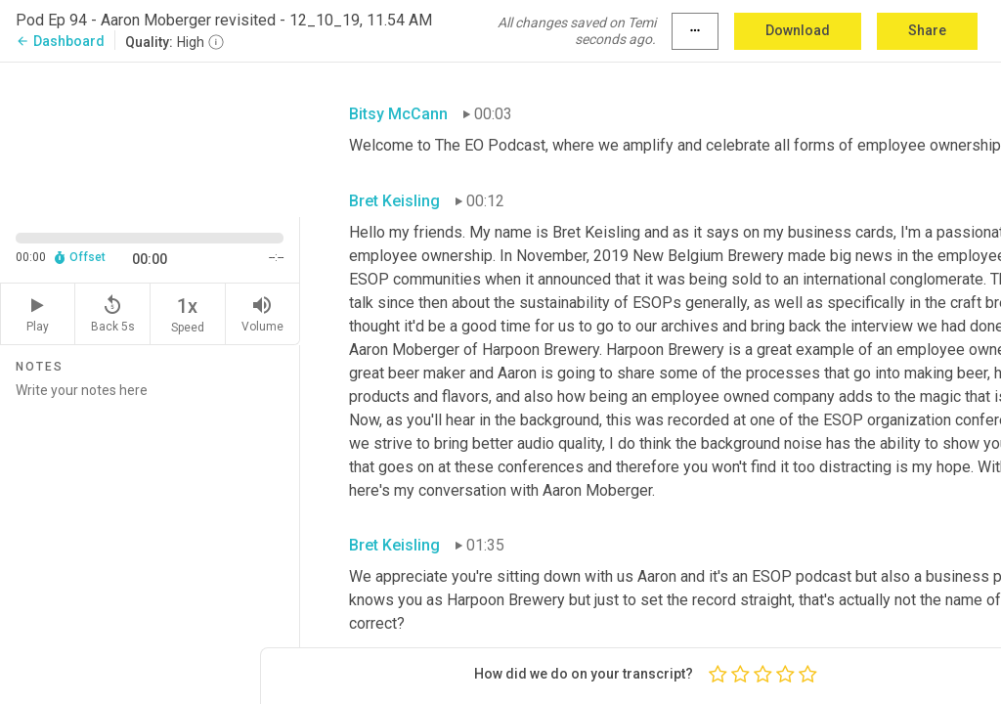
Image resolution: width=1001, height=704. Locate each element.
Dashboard (60, 41)
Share (927, 30)
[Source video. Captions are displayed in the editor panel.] (150, 138)
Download (797, 30)
